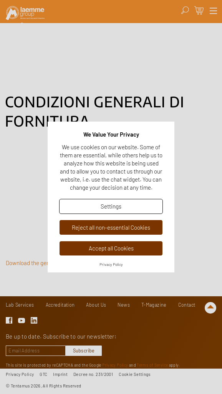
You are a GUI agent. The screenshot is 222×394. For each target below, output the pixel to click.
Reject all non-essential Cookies (111, 227)
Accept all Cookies (111, 248)
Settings (111, 206)
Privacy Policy (111, 264)
